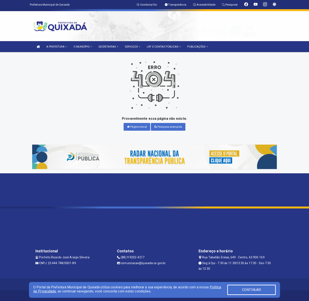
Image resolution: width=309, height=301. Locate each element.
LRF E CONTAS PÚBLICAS (164, 46)
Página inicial (137, 126)
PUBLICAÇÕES (197, 46)
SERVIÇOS (132, 46)
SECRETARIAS (108, 46)
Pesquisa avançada (168, 126)
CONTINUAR (251, 290)
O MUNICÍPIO (83, 46)
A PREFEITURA (56, 46)
